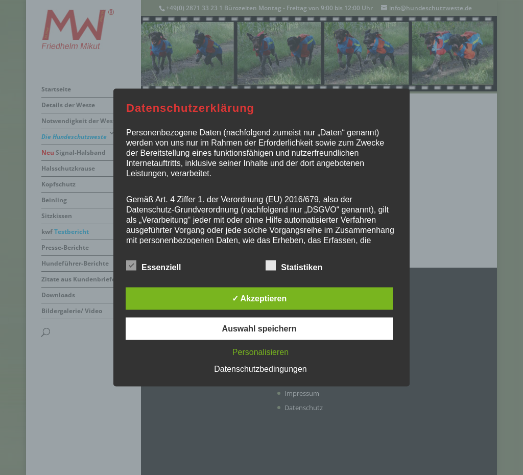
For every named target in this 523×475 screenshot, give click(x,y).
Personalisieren (260, 352)
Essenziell (153, 266)
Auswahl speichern (259, 328)
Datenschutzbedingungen (260, 369)
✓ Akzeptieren (259, 298)
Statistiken (294, 266)
